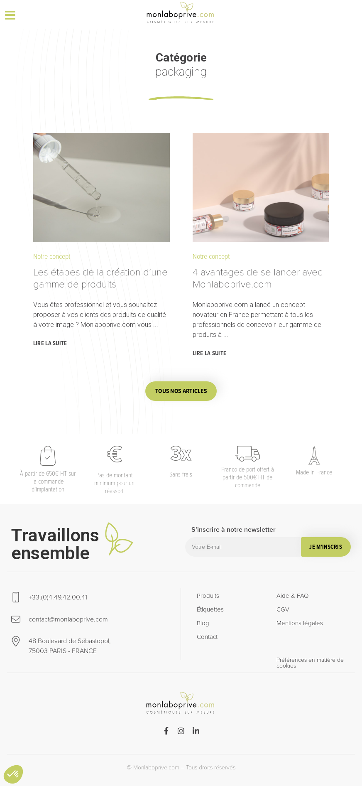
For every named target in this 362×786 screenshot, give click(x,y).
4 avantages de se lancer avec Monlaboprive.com (258, 278)
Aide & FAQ (292, 595)
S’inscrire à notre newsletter (233, 531)
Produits (208, 595)
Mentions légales (299, 623)
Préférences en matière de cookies (310, 663)
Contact (207, 636)
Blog (203, 623)
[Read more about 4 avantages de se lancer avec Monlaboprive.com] (211, 354)
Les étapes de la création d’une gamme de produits (100, 278)
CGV (282, 609)
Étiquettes (210, 609)
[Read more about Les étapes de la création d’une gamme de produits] (51, 344)
